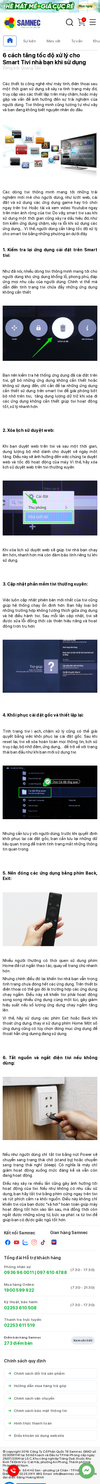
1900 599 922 (19, 1290)
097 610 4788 (52, 1272)
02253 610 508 (20, 1307)
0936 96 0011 (19, 1272)
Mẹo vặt (54, 41)
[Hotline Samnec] (12, 1471)
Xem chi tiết (83, 1340)
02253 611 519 (19, 1325)
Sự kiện (29, 41)
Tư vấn (77, 41)
